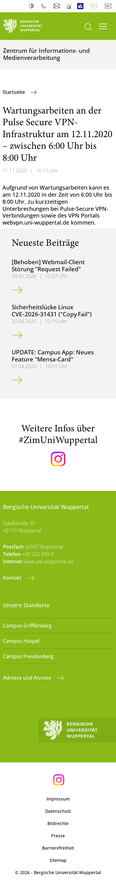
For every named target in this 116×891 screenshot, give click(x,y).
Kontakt (13, 577)
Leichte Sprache (82, 6)
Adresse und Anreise (27, 677)
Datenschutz (58, 811)
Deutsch (95, 6)
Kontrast (33, 6)
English (109, 6)
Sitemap (58, 860)
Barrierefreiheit (58, 848)
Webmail (57, 6)
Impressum (58, 799)
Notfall (69, 6)
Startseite (14, 92)
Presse (58, 836)
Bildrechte (58, 823)
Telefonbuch (45, 6)
